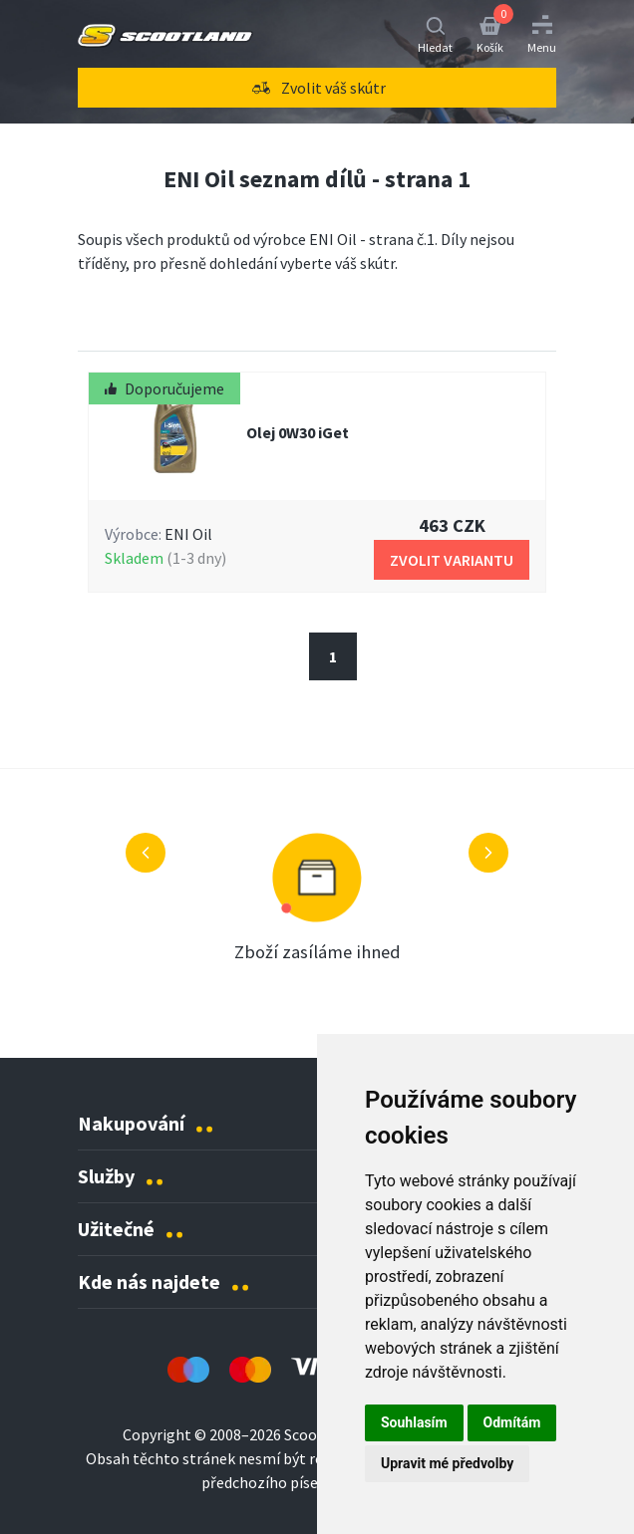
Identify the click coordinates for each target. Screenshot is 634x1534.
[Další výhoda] (488, 853)
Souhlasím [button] (414, 1422)
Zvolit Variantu (451, 560)
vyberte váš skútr (337, 263)
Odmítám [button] (512, 1422)
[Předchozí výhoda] (145, 853)
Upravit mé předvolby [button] (447, 1463)
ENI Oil (188, 534)
